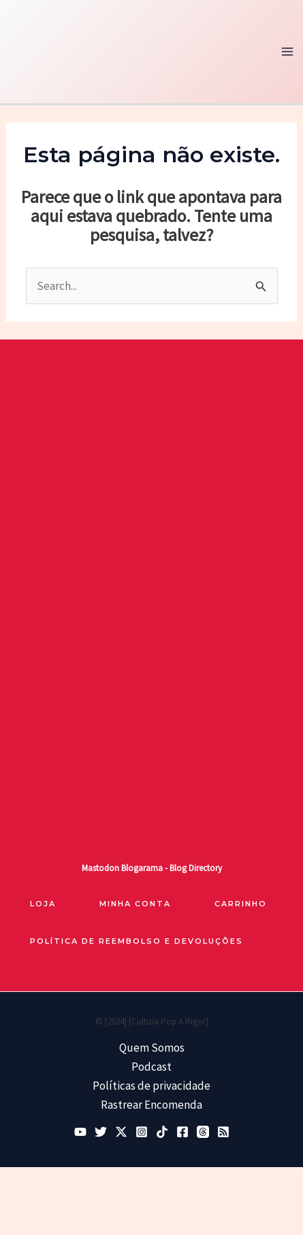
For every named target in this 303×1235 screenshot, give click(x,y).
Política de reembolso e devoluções (136, 941)
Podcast (151, 1066)
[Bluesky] (101, 1132)
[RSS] (223, 1132)
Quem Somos (152, 1047)
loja (43, 903)
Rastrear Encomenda (151, 1104)
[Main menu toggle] (288, 51)
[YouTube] (80, 1132)
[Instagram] (141, 1132)
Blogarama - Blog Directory (171, 868)
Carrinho (240, 903)
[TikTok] (162, 1132)
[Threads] (203, 1132)
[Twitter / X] (121, 1132)
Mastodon (100, 868)
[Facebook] (182, 1132)
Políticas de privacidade (151, 1085)
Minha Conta (135, 903)
